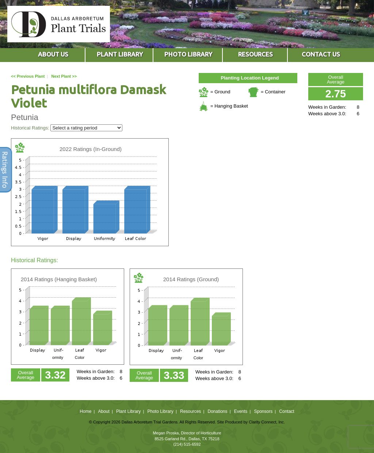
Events (241, 411)
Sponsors (263, 411)
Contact (286, 411)
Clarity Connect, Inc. (267, 422)
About (103, 411)
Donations (217, 411)
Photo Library (160, 411)
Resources (190, 411)
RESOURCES (255, 54)
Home (85, 411)
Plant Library (128, 411)
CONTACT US (321, 54)
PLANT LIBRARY (120, 54)
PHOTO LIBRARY (188, 54)
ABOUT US (53, 54)
